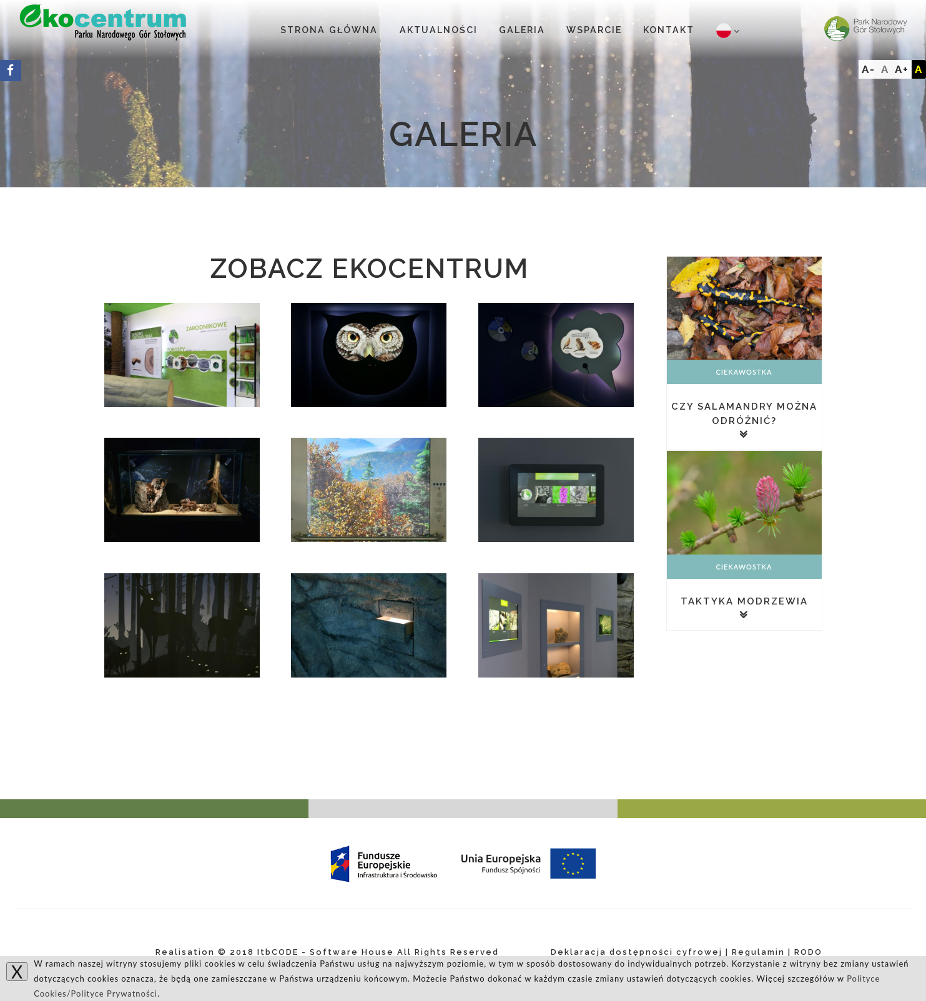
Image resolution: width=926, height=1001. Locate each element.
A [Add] (919, 69)
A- (868, 69)
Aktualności (439, 30)
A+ (902, 69)
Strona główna (329, 30)
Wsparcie (594, 30)
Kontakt (668, 30)
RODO (808, 952)
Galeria (522, 30)
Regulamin (758, 952)
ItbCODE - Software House (325, 952)
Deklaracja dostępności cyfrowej (636, 952)
